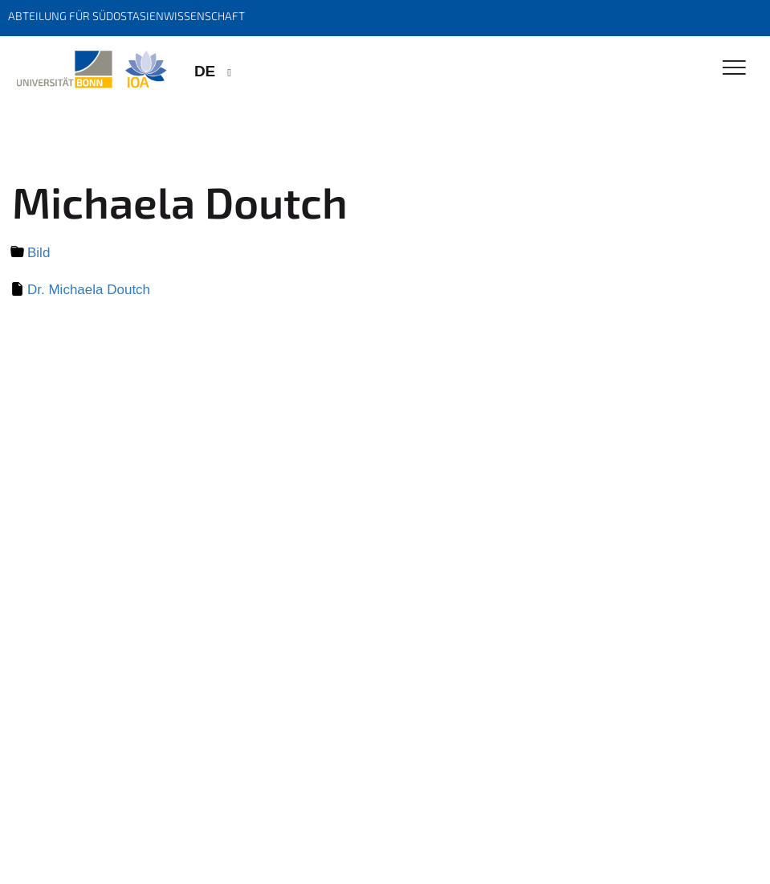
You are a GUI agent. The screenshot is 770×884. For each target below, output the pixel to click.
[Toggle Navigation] (734, 68)
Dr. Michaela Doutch (88, 289)
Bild (38, 252)
